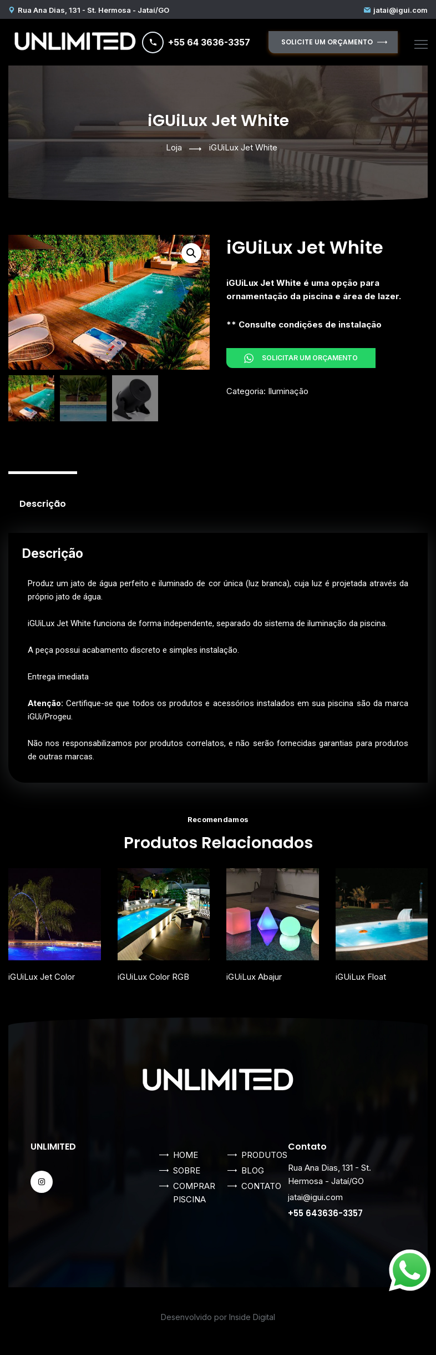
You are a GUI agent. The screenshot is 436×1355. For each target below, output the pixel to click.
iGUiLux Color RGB (153, 976)
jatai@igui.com (400, 10)
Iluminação (288, 391)
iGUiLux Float (361, 976)
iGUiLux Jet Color (41, 976)
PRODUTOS (264, 1155)
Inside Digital (252, 1317)
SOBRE (186, 1170)
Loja (174, 147)
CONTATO (261, 1186)
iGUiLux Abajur (254, 976)
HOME (185, 1155)
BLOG (252, 1170)
